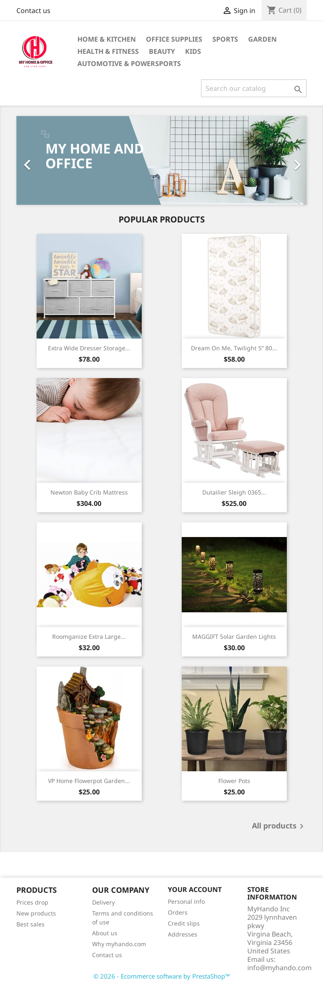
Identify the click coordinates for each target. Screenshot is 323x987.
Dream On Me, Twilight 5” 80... (234, 348)
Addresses (182, 934)
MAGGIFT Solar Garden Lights (234, 636)
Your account (195, 889)
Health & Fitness (108, 51)
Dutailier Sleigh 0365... (234, 492)
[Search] (254, 88)
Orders (178, 912)
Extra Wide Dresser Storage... (89, 348)
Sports (225, 39)
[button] (38, 160)
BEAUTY (162, 51)
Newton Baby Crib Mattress (89, 492)
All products (279, 826)
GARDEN (262, 39)
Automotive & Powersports (129, 63)
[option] (161, 160)
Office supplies (174, 39)
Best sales (30, 924)
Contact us (33, 10)
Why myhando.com (119, 944)
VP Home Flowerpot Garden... (89, 781)
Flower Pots (234, 781)
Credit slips (184, 923)
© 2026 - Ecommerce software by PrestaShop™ (161, 976)
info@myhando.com (279, 967)
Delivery (103, 902)
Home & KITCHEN (106, 39)
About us (104, 933)
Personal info (186, 901)
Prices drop (32, 902)
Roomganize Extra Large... (89, 636)
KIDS (193, 51)
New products (36, 913)
